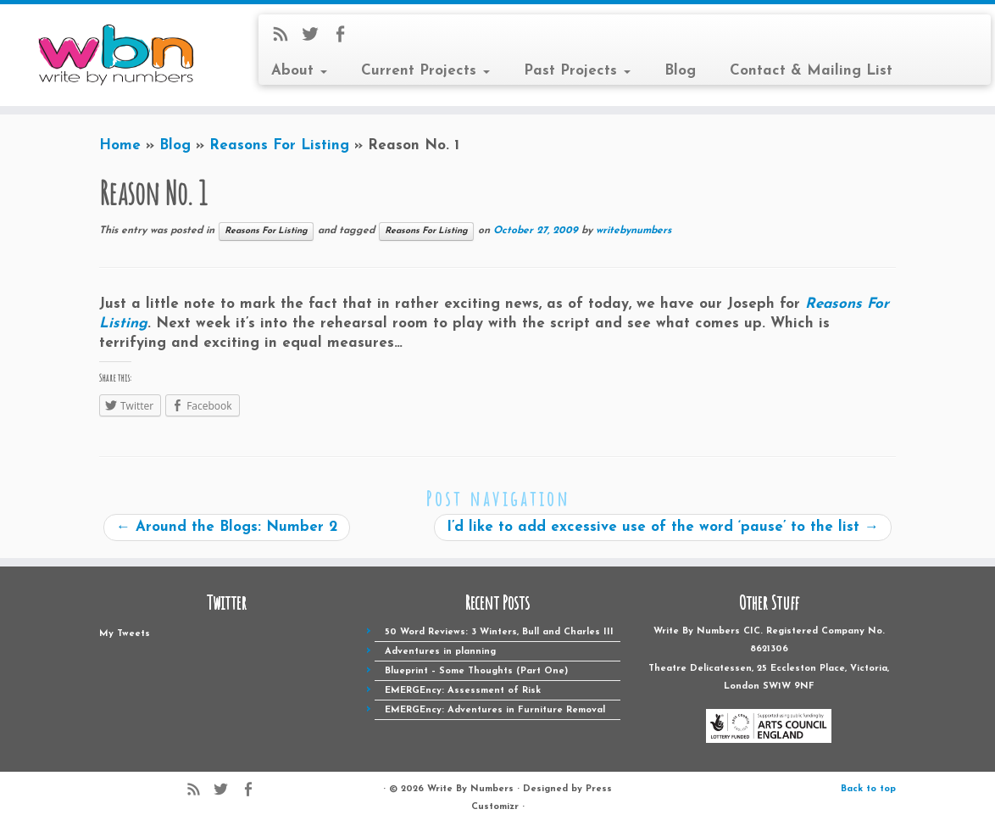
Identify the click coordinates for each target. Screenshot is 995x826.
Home (120, 145)
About (299, 71)
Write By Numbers (470, 789)
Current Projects (425, 71)
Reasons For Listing (279, 145)
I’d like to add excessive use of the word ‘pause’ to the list (663, 527)
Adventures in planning (440, 651)
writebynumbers (633, 231)
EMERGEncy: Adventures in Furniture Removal (495, 710)
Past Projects (577, 71)
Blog (680, 71)
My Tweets (124, 634)
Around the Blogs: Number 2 (226, 527)
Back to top (868, 789)
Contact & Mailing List (811, 71)
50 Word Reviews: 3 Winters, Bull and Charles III (499, 632)
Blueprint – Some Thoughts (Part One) (476, 671)
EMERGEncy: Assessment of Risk (463, 690)
